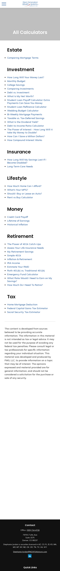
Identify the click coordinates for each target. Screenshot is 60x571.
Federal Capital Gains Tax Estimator (27, 308)
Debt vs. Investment (18, 92)
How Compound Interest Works (24, 140)
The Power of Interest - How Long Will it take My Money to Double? (30, 131)
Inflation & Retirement (19, 259)
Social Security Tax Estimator (23, 312)
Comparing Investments (20, 88)
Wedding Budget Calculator (23, 110)
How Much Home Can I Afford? (24, 186)
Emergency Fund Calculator (22, 274)
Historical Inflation (17, 224)
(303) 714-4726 (33, 530)
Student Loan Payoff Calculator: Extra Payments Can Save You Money (28, 102)
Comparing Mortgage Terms (22, 57)
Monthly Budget (16, 81)
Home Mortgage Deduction (22, 304)
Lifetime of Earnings (18, 220)
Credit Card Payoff (17, 216)
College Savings (16, 84)
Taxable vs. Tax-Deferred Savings (25, 118)
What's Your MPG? (17, 189)
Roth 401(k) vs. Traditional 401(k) (26, 270)
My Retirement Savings (20, 251)
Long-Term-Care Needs (20, 166)
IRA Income (13, 262)
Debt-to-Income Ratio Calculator (25, 125)
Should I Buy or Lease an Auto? (24, 193)
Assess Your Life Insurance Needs (25, 247)
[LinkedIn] (30, 556)
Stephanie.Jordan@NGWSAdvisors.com (30, 552)
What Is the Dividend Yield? (22, 121)
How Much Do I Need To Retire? (25, 284)
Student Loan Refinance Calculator (27, 106)
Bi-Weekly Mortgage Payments (24, 114)
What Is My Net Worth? (20, 96)
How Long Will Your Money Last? (25, 77)
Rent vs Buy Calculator (20, 197)
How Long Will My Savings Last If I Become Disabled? (26, 161)
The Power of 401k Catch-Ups (24, 244)
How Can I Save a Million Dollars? (26, 136)
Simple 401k (14, 255)
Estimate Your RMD (18, 266)
